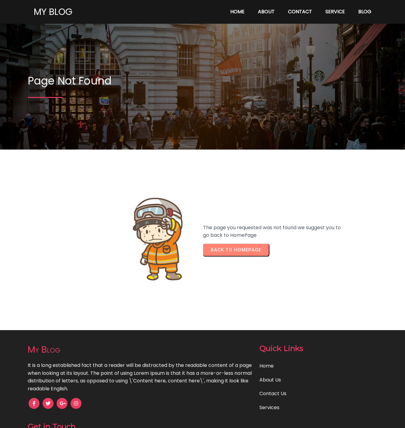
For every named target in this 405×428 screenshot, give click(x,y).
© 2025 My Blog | (181, 419)
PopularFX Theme (223, 419)
